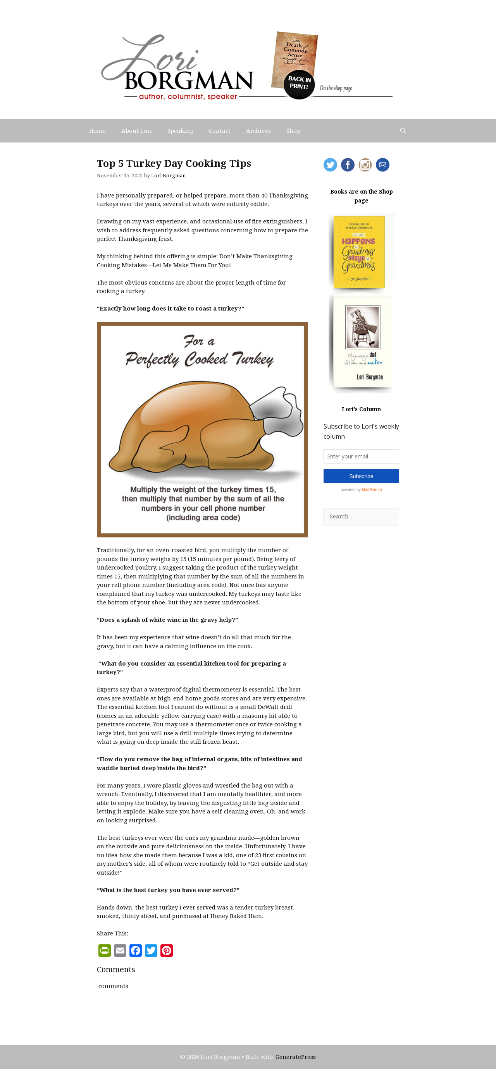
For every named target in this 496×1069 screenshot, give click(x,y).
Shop (293, 130)
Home (97, 130)
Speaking (180, 130)
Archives (258, 130)
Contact (220, 130)
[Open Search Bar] (403, 130)
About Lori (136, 130)
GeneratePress (296, 1057)
